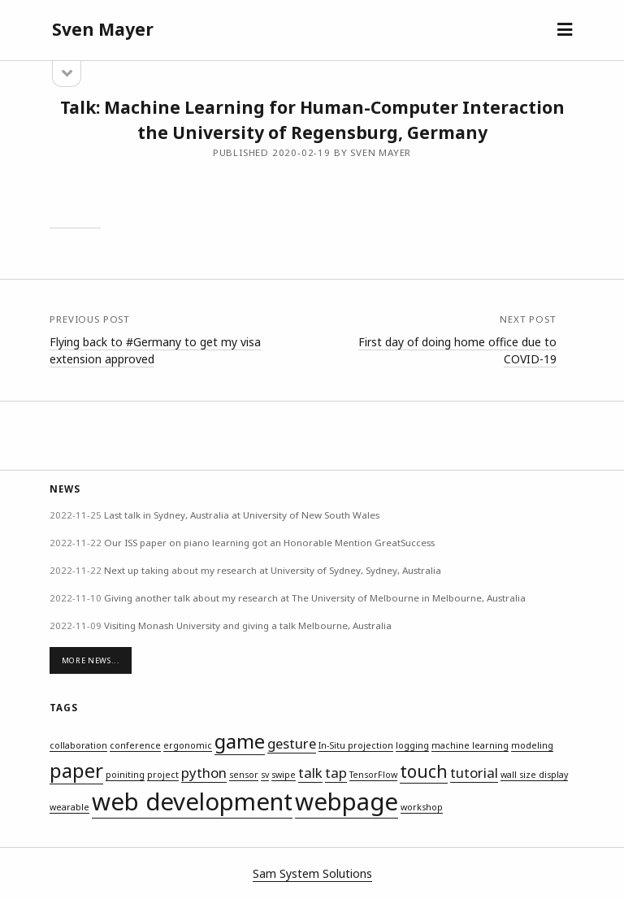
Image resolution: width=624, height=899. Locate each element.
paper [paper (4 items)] (76, 770)
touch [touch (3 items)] (424, 771)
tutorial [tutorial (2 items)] (474, 772)
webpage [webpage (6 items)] (346, 801)
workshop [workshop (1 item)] (422, 807)
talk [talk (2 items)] (310, 772)
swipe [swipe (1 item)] (283, 774)
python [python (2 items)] (204, 772)
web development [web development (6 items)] (192, 801)
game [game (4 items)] (239, 740)
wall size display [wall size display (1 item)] (534, 774)
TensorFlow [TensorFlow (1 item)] (373, 774)
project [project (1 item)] (163, 774)
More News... (91, 660)
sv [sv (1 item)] (265, 774)
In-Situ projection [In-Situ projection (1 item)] (355, 745)
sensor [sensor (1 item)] (243, 774)
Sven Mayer (103, 29)
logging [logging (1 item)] (412, 745)
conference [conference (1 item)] (135, 745)
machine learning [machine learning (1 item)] (470, 745)
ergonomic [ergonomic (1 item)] (187, 745)
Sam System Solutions (312, 873)
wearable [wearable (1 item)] (69, 807)
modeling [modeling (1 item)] (532, 745)
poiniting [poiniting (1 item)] (125, 774)
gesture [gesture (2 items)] (291, 743)
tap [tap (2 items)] (336, 772)
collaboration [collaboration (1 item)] (78, 745)
